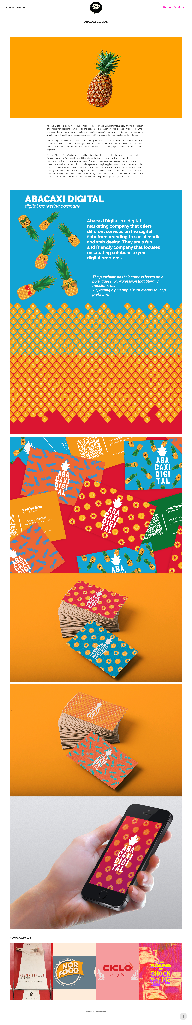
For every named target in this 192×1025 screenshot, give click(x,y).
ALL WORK (10, 7)
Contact (21, 7)
